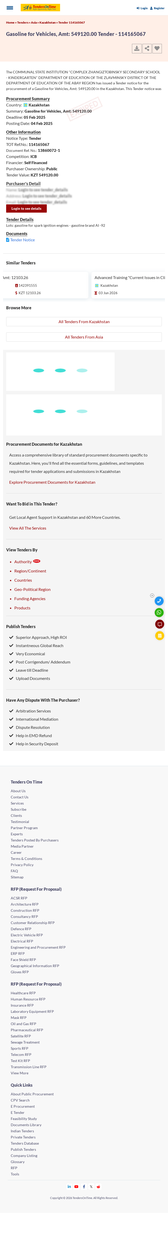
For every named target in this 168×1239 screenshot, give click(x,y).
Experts (17, 834)
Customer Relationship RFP (33, 922)
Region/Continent (30, 570)
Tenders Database (25, 1143)
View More (19, 1073)
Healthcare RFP (23, 993)
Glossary (18, 1161)
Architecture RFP (25, 904)
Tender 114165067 (71, 22)
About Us (18, 791)
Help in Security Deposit (33, 743)
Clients (16, 815)
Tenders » (24, 22)
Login (142, 8)
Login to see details (26, 208)
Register (157, 8)
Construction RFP (25, 910)
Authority (27, 561)
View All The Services (27, 528)
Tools (15, 1174)
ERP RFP (18, 953)
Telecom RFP (21, 1054)
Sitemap (17, 877)
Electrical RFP (22, 941)
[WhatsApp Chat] (159, 612)
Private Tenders (23, 1137)
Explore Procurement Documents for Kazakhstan (52, 482)
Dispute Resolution (29, 727)
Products (22, 607)
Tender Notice (22, 239)
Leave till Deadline (28, 670)
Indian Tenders (22, 1131)
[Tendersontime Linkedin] (69, 1186)
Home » (11, 22)
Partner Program (24, 828)
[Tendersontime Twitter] (91, 1186)
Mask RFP (19, 1017)
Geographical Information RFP (35, 966)
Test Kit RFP (20, 1060)
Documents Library (26, 1125)
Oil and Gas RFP (23, 1024)
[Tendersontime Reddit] (98, 1186)
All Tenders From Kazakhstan (84, 321)
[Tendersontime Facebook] (84, 1186)
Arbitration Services (30, 710)
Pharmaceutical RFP (27, 1030)
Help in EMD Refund (30, 735)
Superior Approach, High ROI (38, 637)
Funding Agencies (30, 598)
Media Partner (22, 846)
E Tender (18, 1112)
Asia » (35, 22)
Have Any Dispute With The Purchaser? (43, 700)
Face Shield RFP (23, 959)
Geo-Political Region (32, 589)
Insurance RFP (22, 1005)
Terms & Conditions (26, 858)
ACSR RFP (19, 898)
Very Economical (27, 653)
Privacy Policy (22, 865)
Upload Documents (29, 678)
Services (17, 803)
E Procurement (23, 1106)
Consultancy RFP (24, 916)
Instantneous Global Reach (36, 645)
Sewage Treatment (25, 1042)
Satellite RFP (21, 1036)
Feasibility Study (24, 1118)
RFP (14, 1168)
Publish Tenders (21, 626)
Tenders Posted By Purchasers (35, 840)
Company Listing (24, 1155)
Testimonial (20, 821)
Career (16, 852)
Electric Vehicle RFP (27, 935)
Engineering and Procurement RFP (38, 947)
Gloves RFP (20, 972)
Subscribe (18, 809)
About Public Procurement (32, 1094)
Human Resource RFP (28, 999)
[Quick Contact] (159, 601)
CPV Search (20, 1100)
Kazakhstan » (48, 22)
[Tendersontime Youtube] (76, 1186)
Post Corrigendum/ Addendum (39, 661)
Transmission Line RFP (29, 1067)
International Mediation (33, 719)
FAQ (14, 871)
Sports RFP (19, 1048)
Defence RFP (21, 929)
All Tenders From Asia (84, 336)
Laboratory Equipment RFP (32, 1011)
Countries (23, 580)
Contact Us (19, 797)
